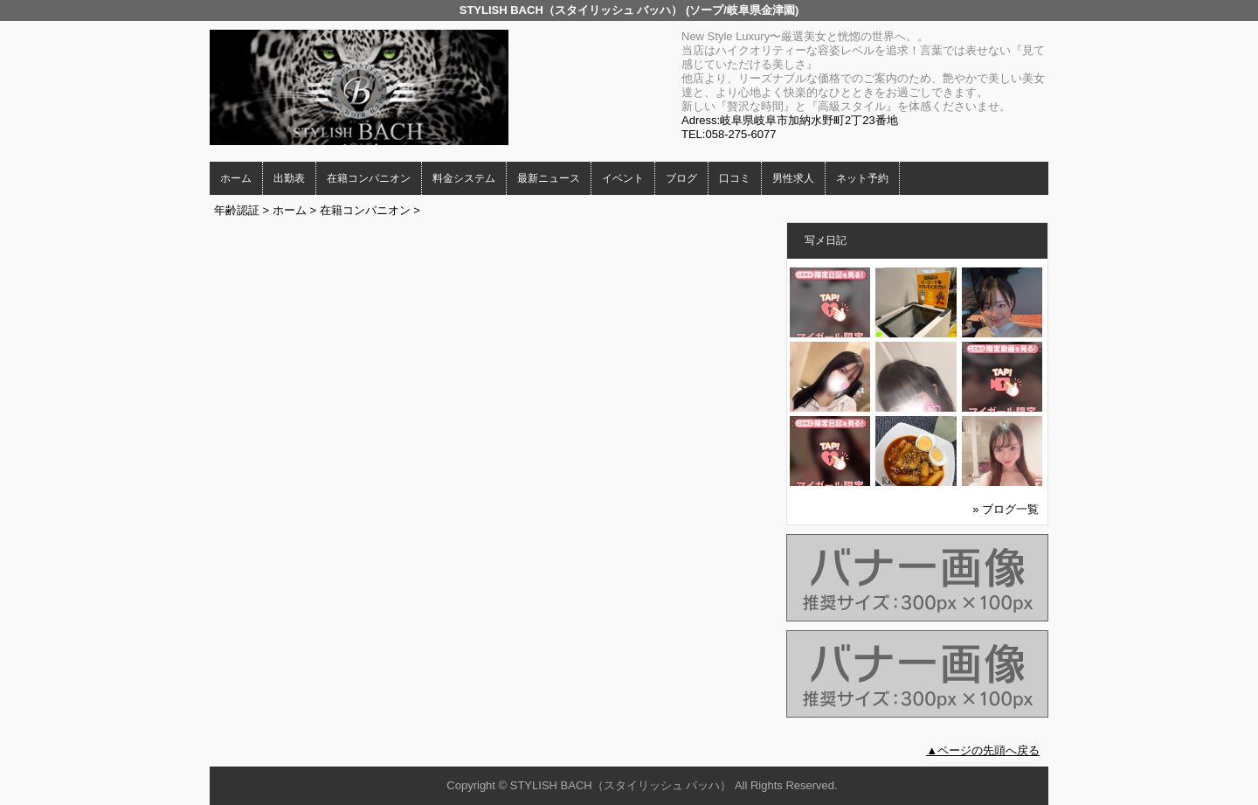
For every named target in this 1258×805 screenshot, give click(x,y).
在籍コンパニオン (369, 178)
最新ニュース (548, 178)
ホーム (236, 178)
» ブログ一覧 (1005, 509)
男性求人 (793, 178)
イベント (623, 178)
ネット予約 (862, 178)
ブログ (681, 178)
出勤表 (289, 178)
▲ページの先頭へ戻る (983, 750)
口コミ (734, 178)
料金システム (463, 178)
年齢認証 (236, 210)
